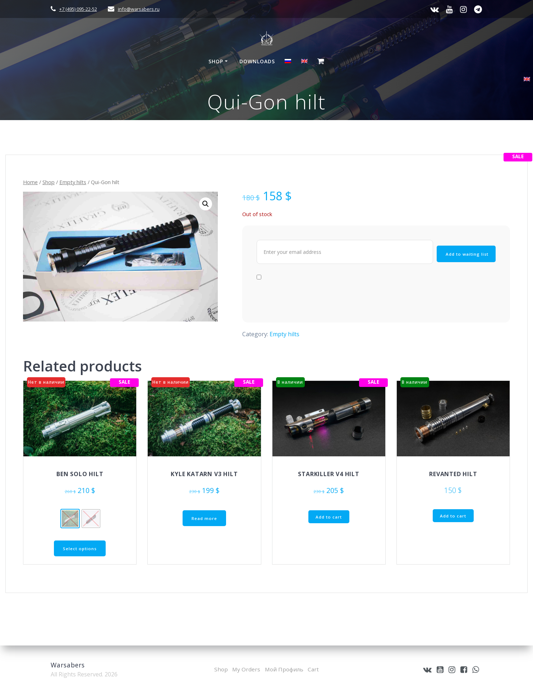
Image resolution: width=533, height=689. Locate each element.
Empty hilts (72, 182)
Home (30, 182)
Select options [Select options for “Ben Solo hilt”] (80, 549)
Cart (314, 669)
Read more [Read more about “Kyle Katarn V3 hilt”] (204, 518)
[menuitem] (288, 62)
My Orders (245, 669)
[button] (205, 203)
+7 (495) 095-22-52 (78, 9)
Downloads (257, 61)
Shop (215, 61)
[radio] (70, 519)
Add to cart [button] (328, 517)
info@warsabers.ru (139, 9)
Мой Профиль (284, 669)
